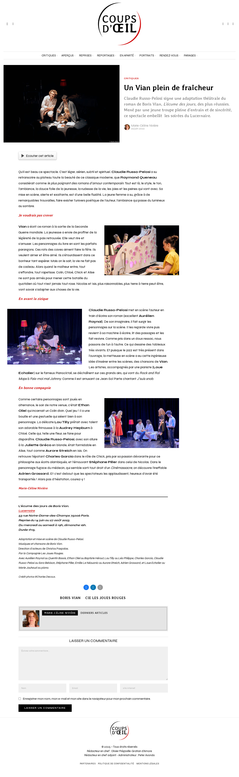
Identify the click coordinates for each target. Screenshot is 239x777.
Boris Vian (69, 598)
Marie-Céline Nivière (144, 126)
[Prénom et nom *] (209, 717)
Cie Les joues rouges (106, 598)
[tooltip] (223, 24)
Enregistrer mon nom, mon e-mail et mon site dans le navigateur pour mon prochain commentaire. (87, 699)
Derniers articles (94, 613)
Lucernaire (26, 510)
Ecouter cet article (37, 156)
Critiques (131, 78)
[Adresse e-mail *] (209, 731)
